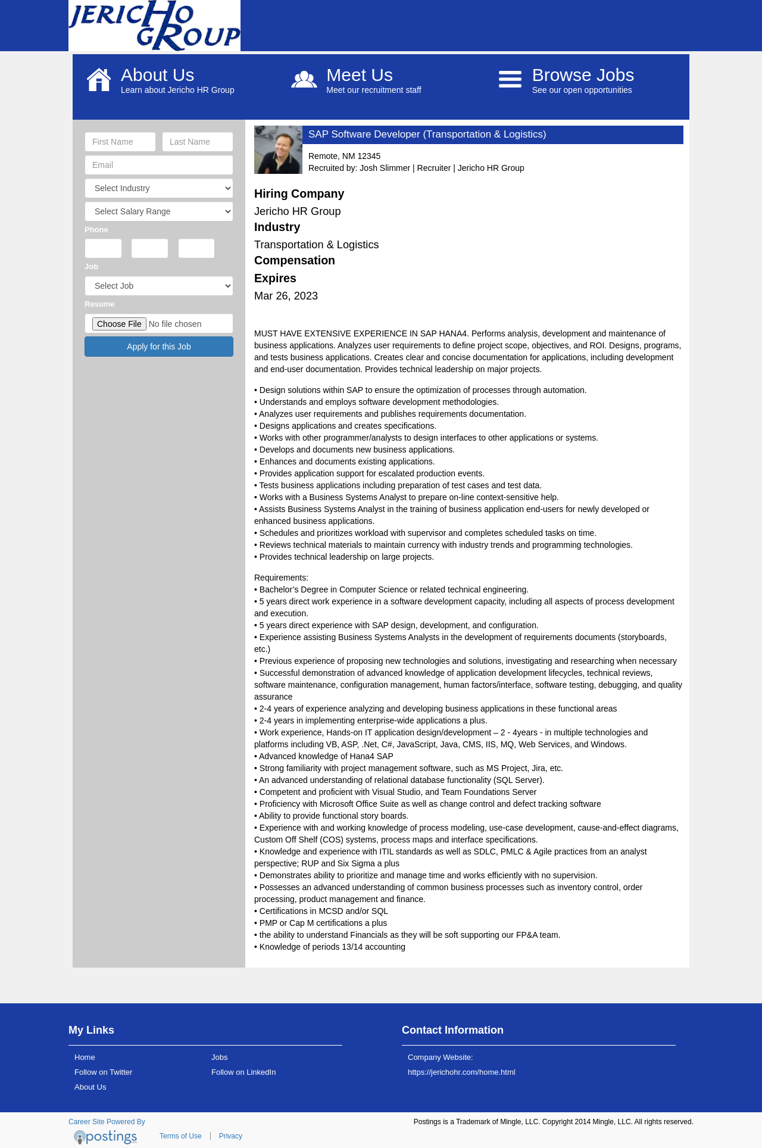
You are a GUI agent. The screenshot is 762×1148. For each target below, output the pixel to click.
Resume (100, 304)
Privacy (230, 1136)
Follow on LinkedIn (243, 1072)
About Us (90, 1087)
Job (91, 266)
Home (84, 1057)
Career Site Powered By (106, 1122)
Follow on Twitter (103, 1072)
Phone (96, 229)
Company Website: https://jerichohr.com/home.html (462, 1065)
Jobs (219, 1057)
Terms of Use (181, 1136)
